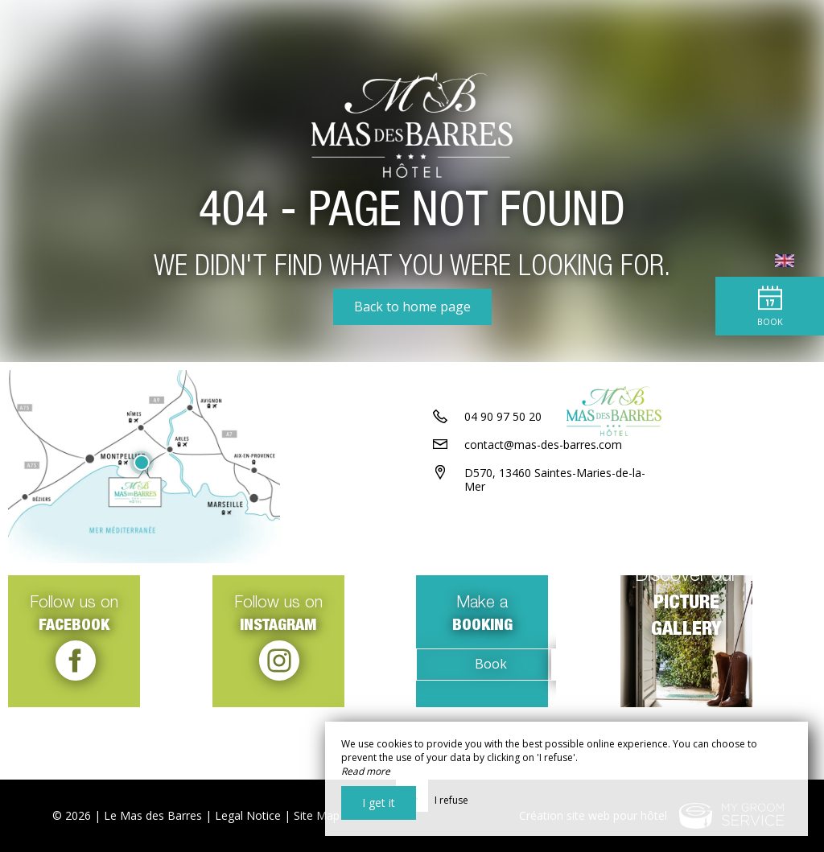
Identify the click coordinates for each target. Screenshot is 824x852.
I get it (378, 802)
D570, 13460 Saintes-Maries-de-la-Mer (554, 543)
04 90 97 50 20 (503, 480)
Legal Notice (248, 815)
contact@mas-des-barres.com (543, 509)
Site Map (317, 815)
